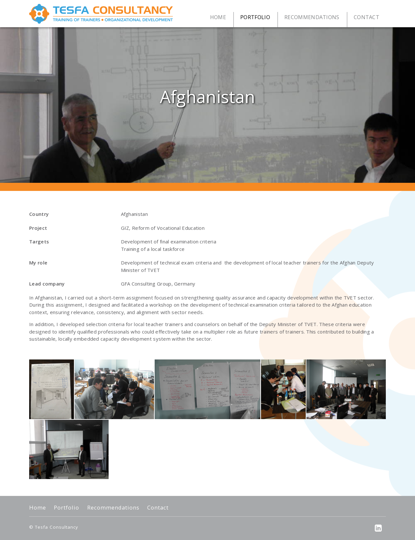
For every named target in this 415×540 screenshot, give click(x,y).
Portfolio (66, 507)
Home (37, 507)
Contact (158, 507)
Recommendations (113, 507)
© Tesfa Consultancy (53, 527)
